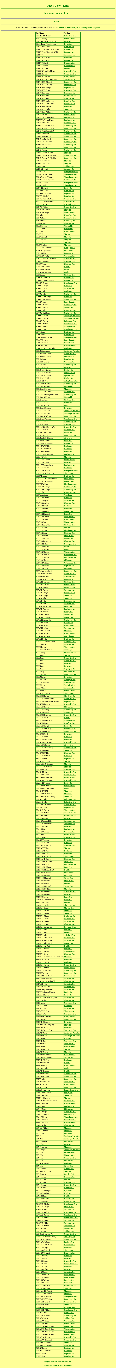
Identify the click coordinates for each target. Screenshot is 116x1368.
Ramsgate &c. (69, 519)
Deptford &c (69, 1353)
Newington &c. (70, 544)
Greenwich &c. (70, 845)
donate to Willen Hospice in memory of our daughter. (79, 28)
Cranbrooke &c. (70, 419)
